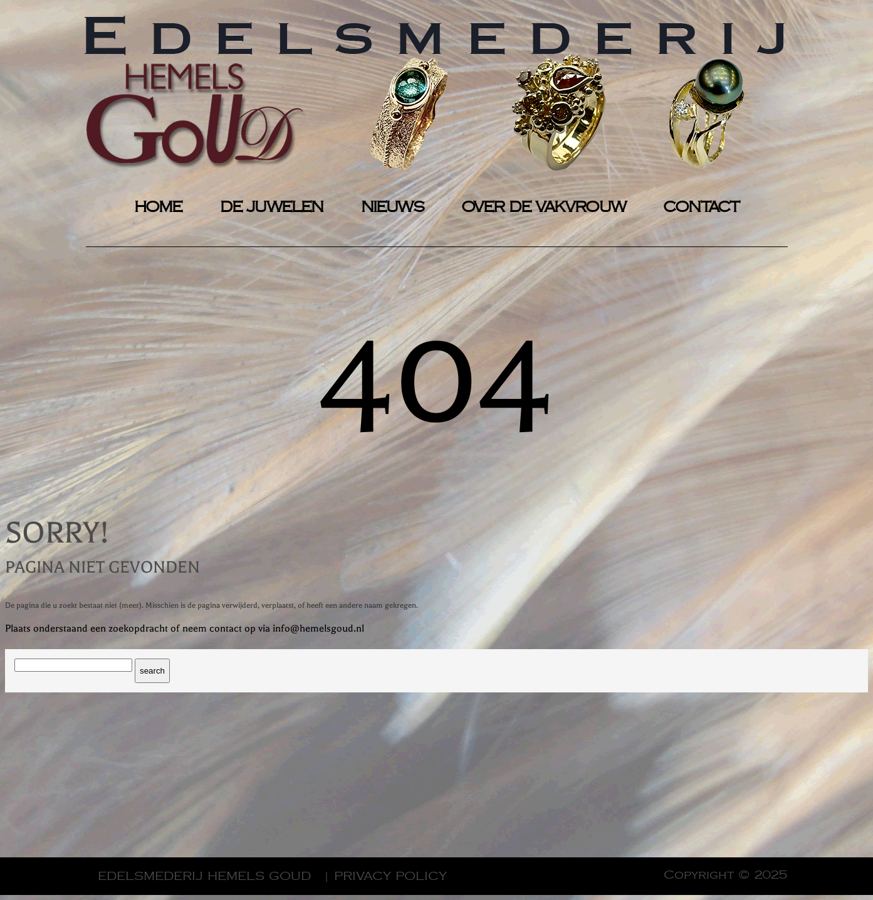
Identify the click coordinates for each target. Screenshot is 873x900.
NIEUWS (392, 207)
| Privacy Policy (385, 876)
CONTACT (701, 207)
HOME (158, 207)
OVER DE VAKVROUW (543, 207)
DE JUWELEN (271, 207)
